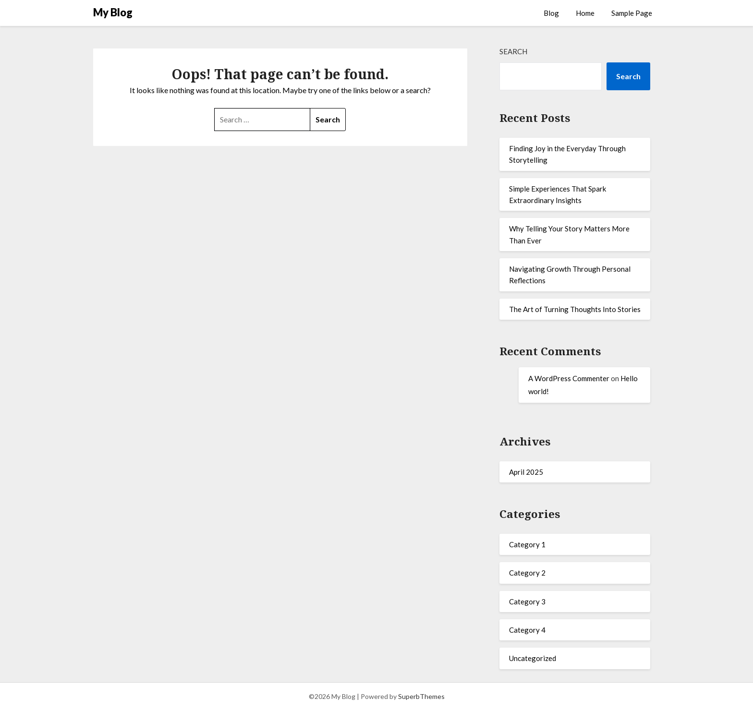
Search (513, 51)
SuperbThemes (421, 696)
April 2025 (526, 472)
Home (585, 13)
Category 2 (527, 572)
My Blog (113, 12)
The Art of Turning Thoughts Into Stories (575, 309)
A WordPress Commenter (568, 378)
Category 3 (527, 601)
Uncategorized (532, 658)
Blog (551, 13)
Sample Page (631, 13)
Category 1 (527, 544)
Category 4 (527, 630)
